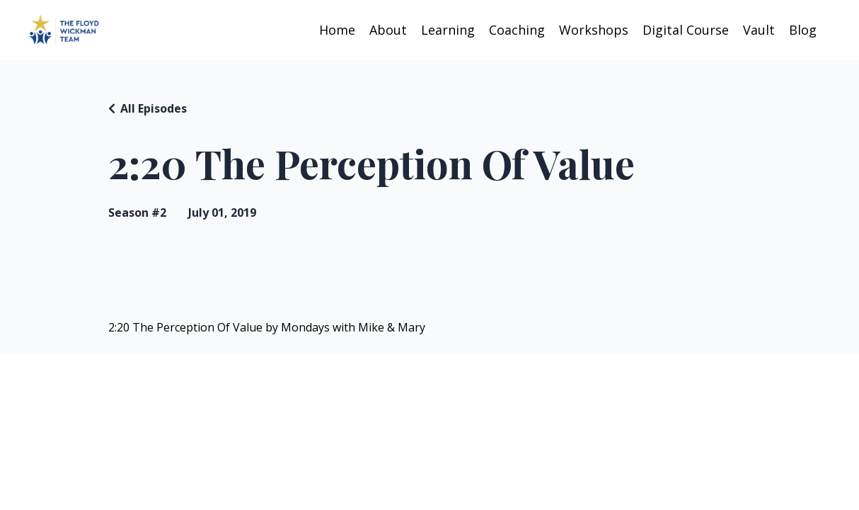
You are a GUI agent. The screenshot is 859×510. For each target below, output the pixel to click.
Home (337, 29)
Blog (803, 29)
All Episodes (153, 108)
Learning (448, 29)
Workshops (593, 29)
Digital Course (685, 29)
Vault (759, 29)
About (388, 29)
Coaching (517, 29)
